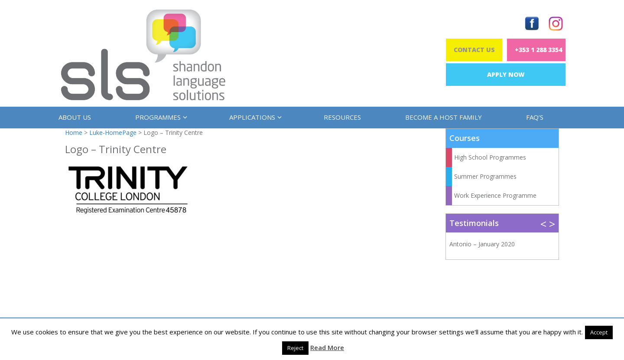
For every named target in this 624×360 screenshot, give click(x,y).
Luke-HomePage (112, 132)
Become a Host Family (443, 117)
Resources (342, 117)
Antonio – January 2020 (482, 244)
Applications (254, 117)
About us (74, 117)
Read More (327, 347)
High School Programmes (490, 157)
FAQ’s (534, 117)
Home (73, 132)
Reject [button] (295, 348)
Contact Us (474, 50)
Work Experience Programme (495, 195)
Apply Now (506, 74)
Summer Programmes (485, 176)
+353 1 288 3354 (538, 50)
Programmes (160, 117)
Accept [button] (599, 332)
